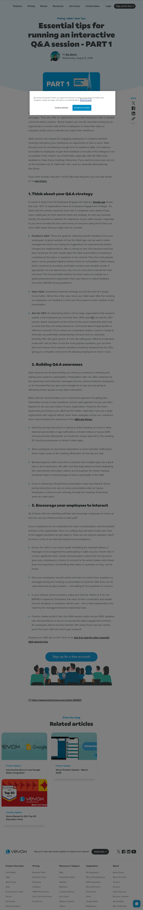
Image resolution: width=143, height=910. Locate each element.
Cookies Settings (61, 107)
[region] (72, 103)
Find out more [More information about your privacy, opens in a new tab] (86, 100)
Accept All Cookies (82, 108)
